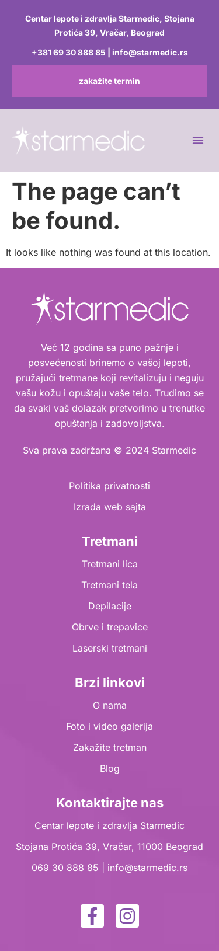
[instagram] (127, 916)
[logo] (78, 140)
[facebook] (92, 916)
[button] (198, 140)
